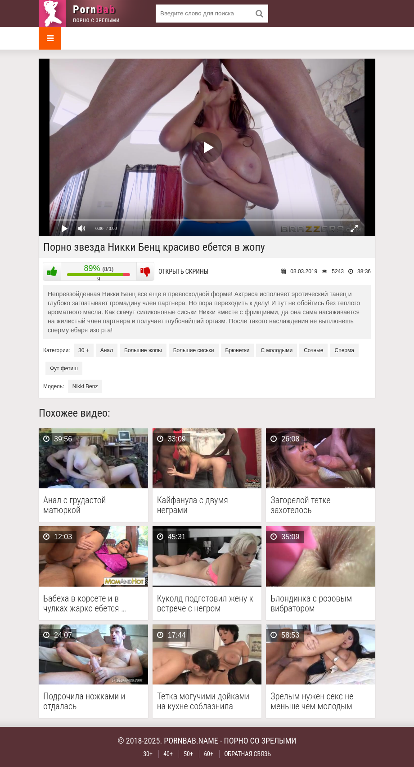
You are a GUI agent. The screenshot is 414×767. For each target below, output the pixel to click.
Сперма (344, 350)
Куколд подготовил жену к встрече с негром (205, 603)
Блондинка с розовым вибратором (311, 603)
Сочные (313, 350)
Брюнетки (237, 350)
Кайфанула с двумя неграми (192, 505)
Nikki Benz (85, 386)
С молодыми (276, 350)
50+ (188, 754)
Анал (106, 350)
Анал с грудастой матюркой (74, 505)
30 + (83, 350)
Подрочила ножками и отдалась (84, 701)
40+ (168, 754)
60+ (208, 754)
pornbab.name (191, 740)
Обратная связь (247, 754)
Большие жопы (143, 350)
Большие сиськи (193, 350)
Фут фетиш (64, 368)
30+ (148, 754)
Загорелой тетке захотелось (300, 505)
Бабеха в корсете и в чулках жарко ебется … (84, 603)
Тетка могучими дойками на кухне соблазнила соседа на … (203, 701)
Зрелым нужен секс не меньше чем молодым (311, 701)
